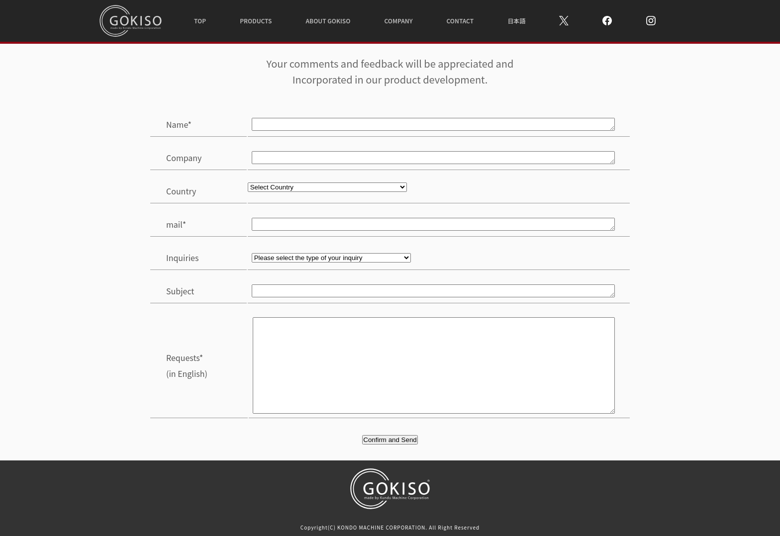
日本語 (516, 20)
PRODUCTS (256, 20)
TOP (200, 20)
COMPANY (398, 20)
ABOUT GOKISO (327, 20)
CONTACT (460, 20)
